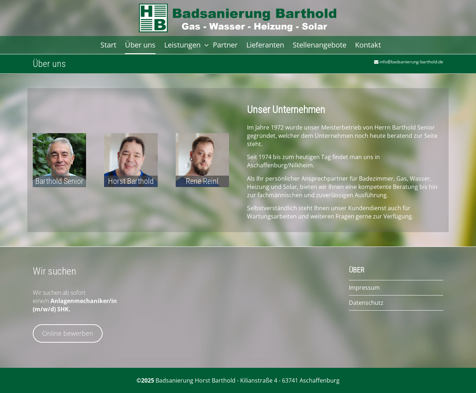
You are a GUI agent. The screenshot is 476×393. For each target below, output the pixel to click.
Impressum (364, 288)
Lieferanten (265, 45)
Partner (225, 45)
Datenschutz (366, 303)
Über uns (140, 45)
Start (108, 45)
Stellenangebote (319, 45)
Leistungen (183, 45)
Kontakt (368, 45)
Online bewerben (67, 333)
